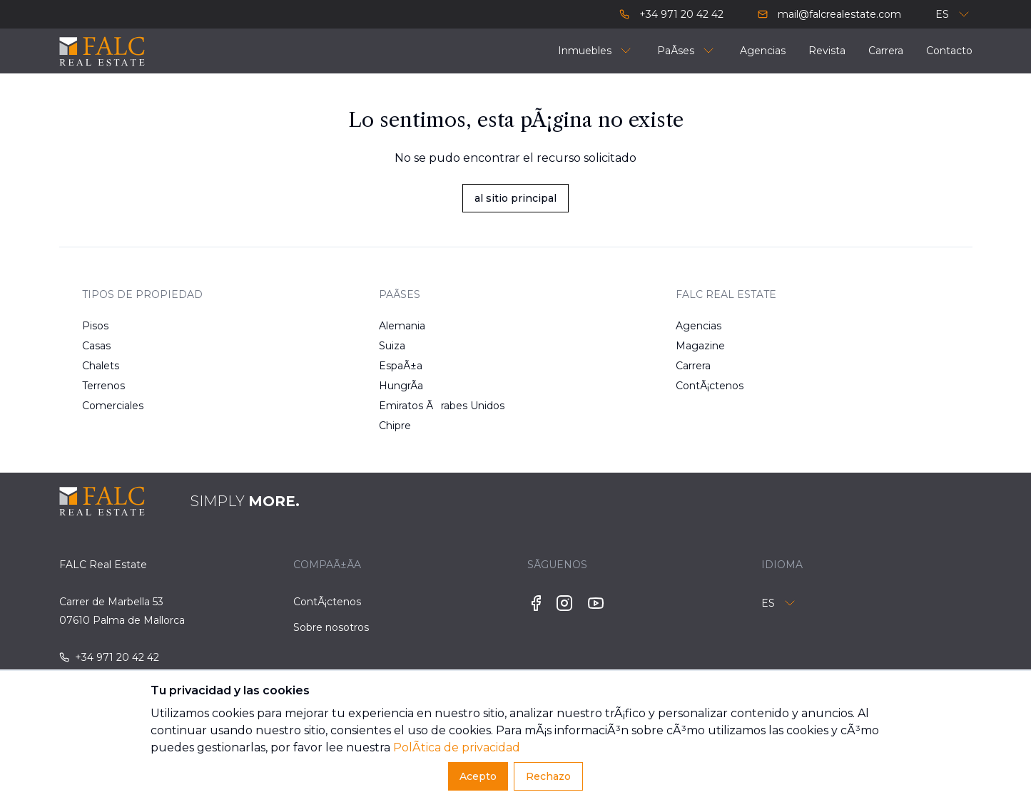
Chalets (100, 365)
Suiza (392, 345)
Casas (96, 345)
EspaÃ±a (400, 365)
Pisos (95, 325)
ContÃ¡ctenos (709, 385)
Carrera (693, 365)
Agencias (698, 325)
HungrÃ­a (401, 385)
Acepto (478, 776)
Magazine (700, 345)
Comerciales (112, 405)
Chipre (395, 425)
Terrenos (103, 385)
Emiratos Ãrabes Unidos (424, 405)
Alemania (402, 325)
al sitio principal (515, 198)
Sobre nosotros (331, 627)
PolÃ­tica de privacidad (456, 747)
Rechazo (548, 776)
